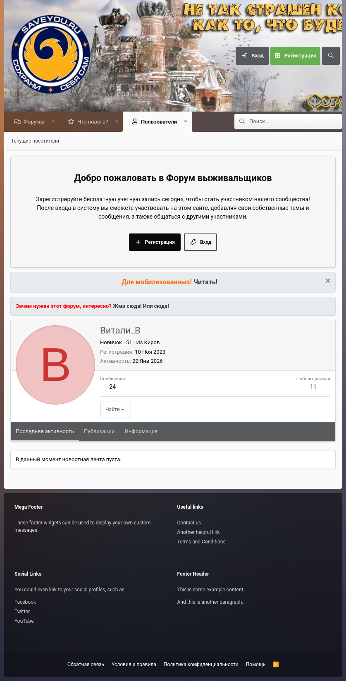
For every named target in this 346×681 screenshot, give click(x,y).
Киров (152, 343)
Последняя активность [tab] (45, 432)
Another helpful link (198, 532)
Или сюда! (156, 306)
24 (112, 387)
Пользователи (161, 122)
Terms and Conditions (201, 542)
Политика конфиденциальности (201, 664)
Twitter (22, 611)
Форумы (36, 122)
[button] (55, 122)
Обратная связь (85, 664)
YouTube (24, 621)
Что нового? (94, 122)
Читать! (205, 282)
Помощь (256, 664)
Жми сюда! (127, 306)
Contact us (189, 523)
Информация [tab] (141, 432)
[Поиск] (331, 56)
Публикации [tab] (99, 432)
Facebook (25, 602)
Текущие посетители (35, 141)
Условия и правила (134, 664)
